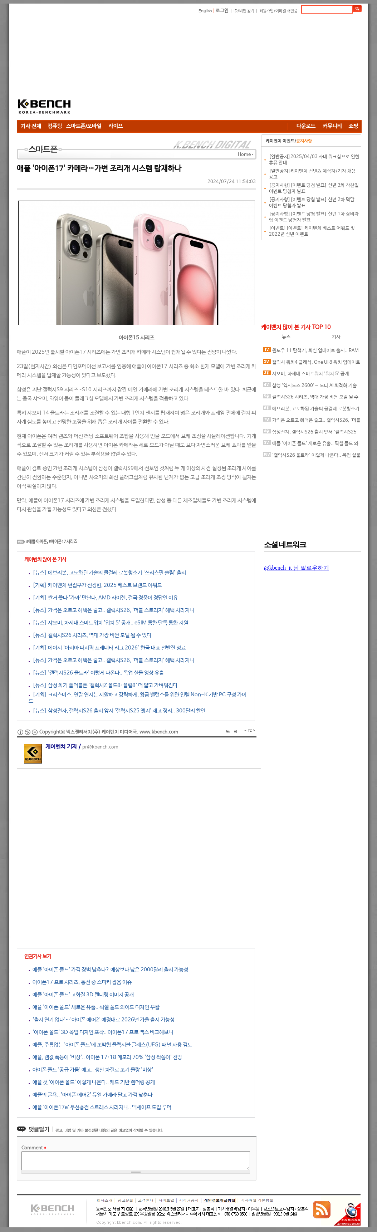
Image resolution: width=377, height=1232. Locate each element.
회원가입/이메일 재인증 (278, 11)
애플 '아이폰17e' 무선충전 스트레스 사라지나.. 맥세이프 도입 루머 (100, 1107)
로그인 (222, 11)
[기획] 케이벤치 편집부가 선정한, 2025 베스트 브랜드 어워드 (95, 585)
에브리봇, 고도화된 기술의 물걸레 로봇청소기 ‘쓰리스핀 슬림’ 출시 (311, 410)
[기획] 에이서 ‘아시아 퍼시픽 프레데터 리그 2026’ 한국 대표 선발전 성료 (107, 648)
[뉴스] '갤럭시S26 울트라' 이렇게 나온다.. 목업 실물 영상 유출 (96, 673)
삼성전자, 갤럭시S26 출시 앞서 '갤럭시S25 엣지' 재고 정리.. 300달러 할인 (310, 433)
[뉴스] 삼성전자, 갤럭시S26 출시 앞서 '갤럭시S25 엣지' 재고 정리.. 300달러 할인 (117, 711)
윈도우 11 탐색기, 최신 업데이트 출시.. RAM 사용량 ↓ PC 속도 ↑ (310, 352)
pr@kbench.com (100, 747)
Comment (33, 1148)
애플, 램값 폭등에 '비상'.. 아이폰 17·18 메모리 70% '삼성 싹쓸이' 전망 (105, 1057)
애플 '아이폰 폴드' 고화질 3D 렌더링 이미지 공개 (81, 995)
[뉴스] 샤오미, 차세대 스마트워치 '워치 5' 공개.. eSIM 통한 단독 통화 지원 (108, 623)
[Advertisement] (222, 68)
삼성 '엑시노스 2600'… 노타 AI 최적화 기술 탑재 (310, 387)
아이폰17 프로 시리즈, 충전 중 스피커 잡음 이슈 (80, 982)
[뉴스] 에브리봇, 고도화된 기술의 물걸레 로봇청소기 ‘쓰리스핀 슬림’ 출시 (107, 573)
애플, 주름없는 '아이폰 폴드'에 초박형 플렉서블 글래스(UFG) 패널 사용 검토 (110, 1045)
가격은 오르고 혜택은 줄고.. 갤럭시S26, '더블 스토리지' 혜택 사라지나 (312, 422)
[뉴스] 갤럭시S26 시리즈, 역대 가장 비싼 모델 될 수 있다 (90, 635)
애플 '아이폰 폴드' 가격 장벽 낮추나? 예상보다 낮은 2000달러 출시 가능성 (108, 970)
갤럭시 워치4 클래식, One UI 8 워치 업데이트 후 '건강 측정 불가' (311, 364)
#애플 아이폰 (36, 542)
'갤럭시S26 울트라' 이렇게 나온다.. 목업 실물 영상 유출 (312, 457)
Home (244, 154)
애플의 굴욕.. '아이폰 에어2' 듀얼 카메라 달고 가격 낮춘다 (90, 1095)
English (205, 11)
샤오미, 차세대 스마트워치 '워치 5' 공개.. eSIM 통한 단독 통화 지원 (307, 375)
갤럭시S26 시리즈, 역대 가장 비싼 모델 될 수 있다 (310, 398)
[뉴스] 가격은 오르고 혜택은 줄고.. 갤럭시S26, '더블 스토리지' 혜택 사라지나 (111, 610)
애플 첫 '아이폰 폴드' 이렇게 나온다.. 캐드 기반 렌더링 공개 (92, 1082)
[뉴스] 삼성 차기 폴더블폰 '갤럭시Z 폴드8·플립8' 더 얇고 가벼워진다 (103, 685)
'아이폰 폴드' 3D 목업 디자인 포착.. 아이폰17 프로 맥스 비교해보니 (101, 1032)
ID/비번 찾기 (244, 11)
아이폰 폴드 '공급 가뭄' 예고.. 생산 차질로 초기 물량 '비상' (91, 1070)
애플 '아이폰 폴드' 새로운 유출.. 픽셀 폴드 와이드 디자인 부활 (94, 1007)
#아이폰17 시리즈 (63, 542)
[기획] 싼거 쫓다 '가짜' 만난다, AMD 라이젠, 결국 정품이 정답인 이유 (103, 598)
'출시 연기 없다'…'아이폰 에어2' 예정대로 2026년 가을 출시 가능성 (102, 1020)
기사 (336, 337)
